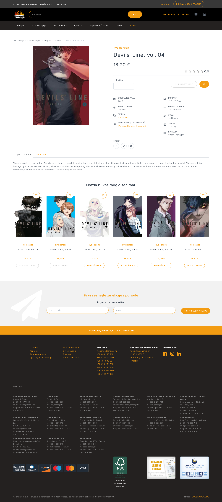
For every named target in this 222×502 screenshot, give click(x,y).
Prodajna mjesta (38, 354)
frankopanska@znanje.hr (94, 426)
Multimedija (60, 25)
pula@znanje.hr (56, 405)
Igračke (78, 25)
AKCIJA (185, 14)
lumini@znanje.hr (190, 410)
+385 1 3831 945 (89, 444)
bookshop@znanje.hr (25, 405)
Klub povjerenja (71, 347)
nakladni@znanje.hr (140, 350)
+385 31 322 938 (156, 423)
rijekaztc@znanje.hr (58, 426)
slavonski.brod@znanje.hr (127, 405)
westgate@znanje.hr (125, 426)
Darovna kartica (71, 357)
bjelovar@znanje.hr (191, 426)
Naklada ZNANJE (29, 4)
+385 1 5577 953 (105, 374)
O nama (34, 347)
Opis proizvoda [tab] (23, 154)
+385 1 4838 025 (22, 447)
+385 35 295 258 (105, 367)
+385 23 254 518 (105, 364)
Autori (133, 25)
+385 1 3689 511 (138, 354)
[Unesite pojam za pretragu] (85, 14)
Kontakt (33, 350)
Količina (119, 80)
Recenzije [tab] (41, 154)
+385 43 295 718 (105, 354)
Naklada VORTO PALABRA (53, 4)
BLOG (16, 4)
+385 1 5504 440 (105, 357)
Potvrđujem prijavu (195, 311)
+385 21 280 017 (55, 444)
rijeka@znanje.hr (90, 405)
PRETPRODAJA (170, 14)
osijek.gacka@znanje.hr (160, 426)
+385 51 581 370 (55, 423)
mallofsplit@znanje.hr (59, 447)
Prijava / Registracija (188, 4)
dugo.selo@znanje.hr (25, 449)
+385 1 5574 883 (89, 423)
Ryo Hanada (27, 244)
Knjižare (164, 4)
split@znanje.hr (156, 405)
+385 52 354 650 (105, 370)
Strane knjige (38, 25)
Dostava (67, 354)
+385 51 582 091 (105, 360)
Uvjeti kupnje (69, 350)
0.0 (197, 71)
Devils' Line (123, 117)
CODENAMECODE (200, 496)
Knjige (20, 25)
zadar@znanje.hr (23, 428)
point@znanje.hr (90, 447)
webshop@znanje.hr (107, 350)
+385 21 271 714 (156, 402)
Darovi (119, 25)
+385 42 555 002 (189, 407)
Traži (134, 14)
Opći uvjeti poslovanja (41, 357)
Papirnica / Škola (99, 25)
